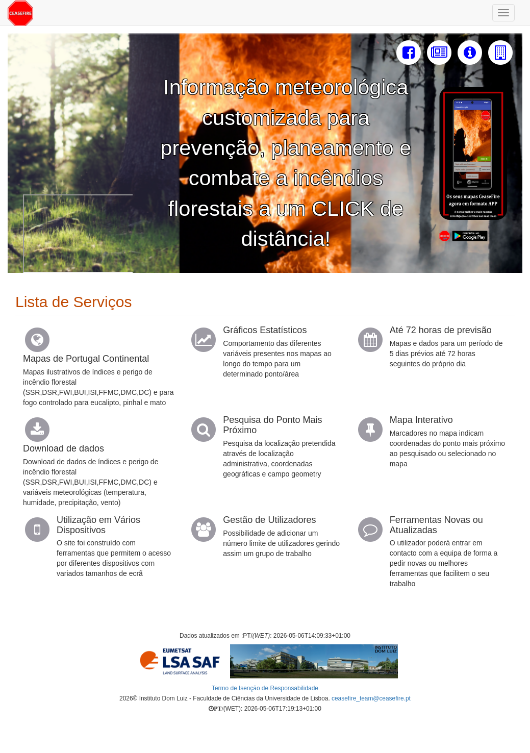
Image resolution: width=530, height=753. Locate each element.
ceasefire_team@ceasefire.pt (371, 698)
